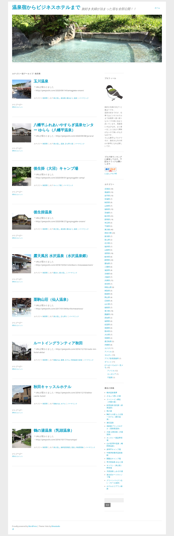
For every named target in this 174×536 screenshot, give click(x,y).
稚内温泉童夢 (112, 393)
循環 (62, 360)
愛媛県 (107, 314)
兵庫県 (107, 280)
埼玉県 (107, 223)
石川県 (107, 243)
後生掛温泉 (43, 212)
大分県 (107, 335)
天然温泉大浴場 (76, 360)
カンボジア (111, 374)
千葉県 (107, 226)
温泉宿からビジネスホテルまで (46, 7)
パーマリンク (84, 98)
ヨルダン (108, 355)
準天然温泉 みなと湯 (115, 462)
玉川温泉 (41, 81)
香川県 (107, 311)
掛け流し (56, 98)
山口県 (107, 304)
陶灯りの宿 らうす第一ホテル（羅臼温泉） (115, 416)
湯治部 (63, 98)
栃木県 (107, 216)
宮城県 (107, 199)
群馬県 (107, 219)
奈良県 (107, 284)
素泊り (55, 273)
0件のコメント (17, 107)
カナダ (107, 348)
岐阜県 (107, 257)
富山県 (107, 240)
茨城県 (107, 213)
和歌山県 (108, 287)
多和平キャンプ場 (114, 449)
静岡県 (107, 260)
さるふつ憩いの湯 (114, 396)
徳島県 (107, 308)
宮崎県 (107, 338)
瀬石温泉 (110, 423)
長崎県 (107, 328)
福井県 (107, 247)
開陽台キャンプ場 (114, 459)
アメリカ (108, 352)
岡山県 (107, 297)
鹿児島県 (108, 341)
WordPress (32, 526)
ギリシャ (108, 362)
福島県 (107, 209)
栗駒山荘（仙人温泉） (52, 299)
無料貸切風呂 (66, 447)
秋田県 (45, 98)
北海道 (107, 189)
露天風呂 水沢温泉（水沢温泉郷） (62, 256)
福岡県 (107, 321)
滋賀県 (107, 270)
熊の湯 (109, 411)
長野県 (107, 253)
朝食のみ (56, 360)
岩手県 (107, 196)
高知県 (107, 318)
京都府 (107, 274)
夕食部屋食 (79, 447)
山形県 (107, 206)
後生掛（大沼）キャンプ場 (56, 168)
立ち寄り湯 (69, 144)
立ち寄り (64, 316)
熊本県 (107, 331)
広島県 (107, 301)
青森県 (107, 192)
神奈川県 (108, 233)
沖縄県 (107, 345)
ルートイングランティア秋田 (58, 343)
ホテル (67, 360)
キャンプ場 (57, 185)
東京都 (107, 230)
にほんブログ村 (111, 174)
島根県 (107, 294)
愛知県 (107, 263)
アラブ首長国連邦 (112, 358)
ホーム (157, 8)
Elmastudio (56, 526)
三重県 (107, 267)
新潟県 (107, 236)
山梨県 (107, 250)
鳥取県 (107, 291)
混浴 (73, 447)
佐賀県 (107, 325)
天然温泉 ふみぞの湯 (115, 471)
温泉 (75, 98)
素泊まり (69, 98)
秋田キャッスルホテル (52, 387)
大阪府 (107, 277)
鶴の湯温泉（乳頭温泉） (54, 430)
